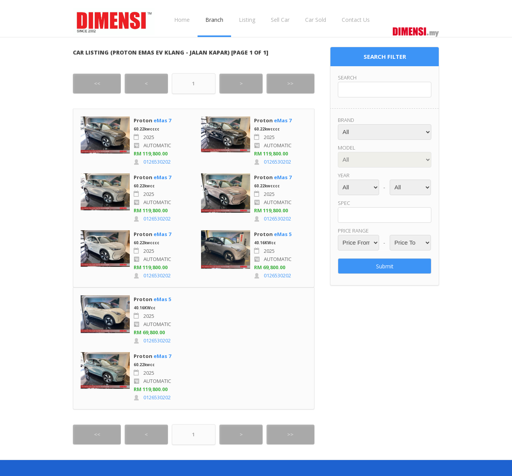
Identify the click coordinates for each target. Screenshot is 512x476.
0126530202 (157, 161)
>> (290, 83)
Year (344, 175)
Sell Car (280, 19)
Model (346, 147)
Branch (214, 19)
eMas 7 (162, 120)
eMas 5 (282, 234)
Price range (353, 230)
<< (97, 83)
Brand (346, 119)
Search (347, 77)
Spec (344, 202)
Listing (247, 19)
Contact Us (356, 19)
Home (182, 19)
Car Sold (315, 19)
